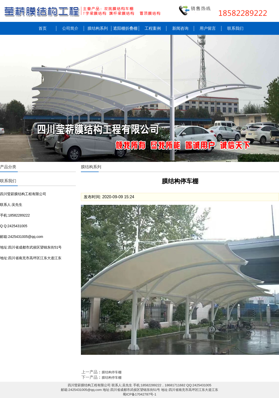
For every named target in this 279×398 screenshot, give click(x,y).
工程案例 (153, 28)
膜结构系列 (98, 28)
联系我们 (235, 28)
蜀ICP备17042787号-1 (139, 394)
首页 (43, 28)
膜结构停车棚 (111, 372)
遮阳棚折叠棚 (125, 28)
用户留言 (208, 28)
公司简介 (70, 28)
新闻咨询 (180, 28)
